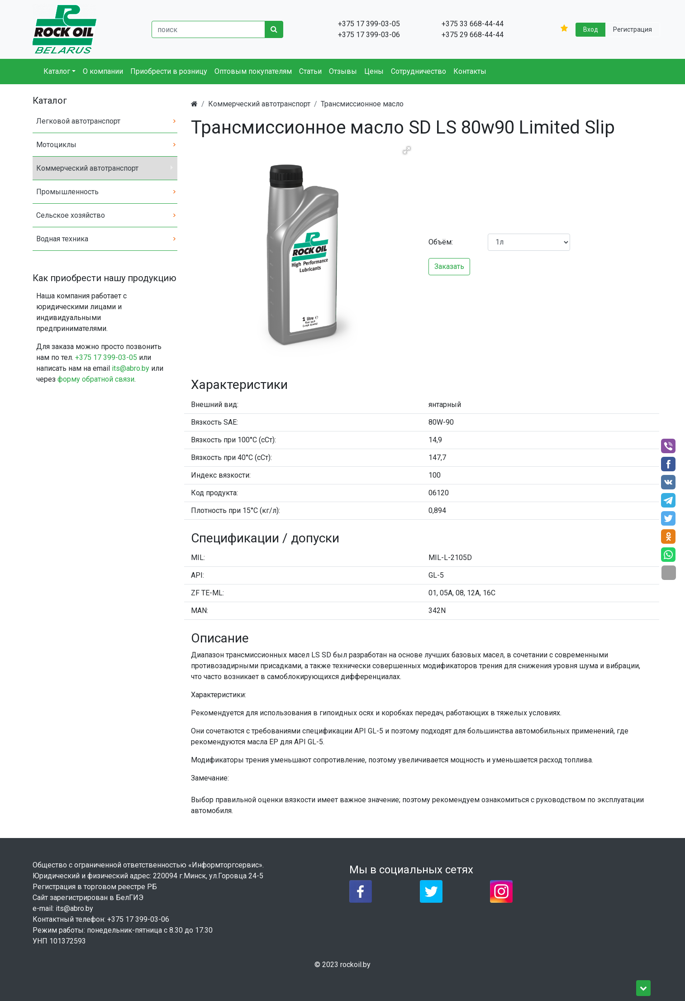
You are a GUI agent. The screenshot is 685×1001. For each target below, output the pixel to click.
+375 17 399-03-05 (106, 357)
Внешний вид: (214, 404)
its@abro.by (130, 368)
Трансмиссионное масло (362, 104)
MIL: (198, 557)
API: (197, 575)
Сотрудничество (418, 71)
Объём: (440, 242)
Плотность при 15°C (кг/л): (235, 510)
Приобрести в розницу (168, 71)
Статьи (310, 71)
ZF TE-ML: (207, 593)
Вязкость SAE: (214, 422)
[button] (407, 150)
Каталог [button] (56, 71)
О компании (103, 71)
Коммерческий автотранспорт (259, 104)
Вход (590, 29)
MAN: (199, 610)
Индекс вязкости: (221, 475)
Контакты (469, 71)
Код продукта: (214, 493)
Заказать (449, 266)
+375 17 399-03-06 (138, 919)
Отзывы (343, 71)
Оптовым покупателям (253, 71)
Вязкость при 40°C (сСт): (231, 457)
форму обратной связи (95, 379)
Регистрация (632, 29)
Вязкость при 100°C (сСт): (233, 440)
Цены (374, 71)
